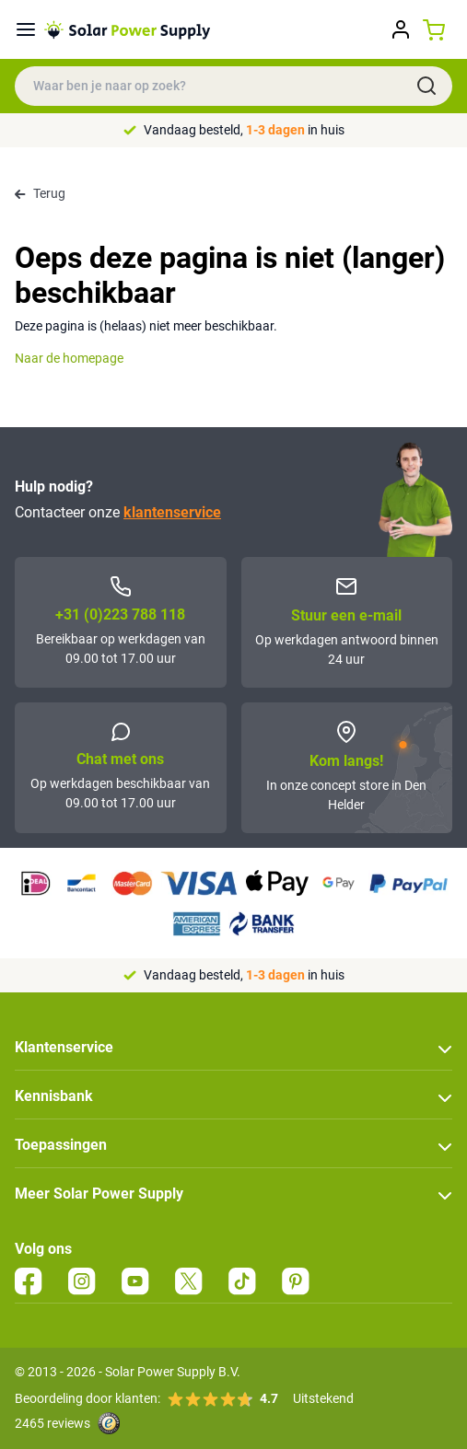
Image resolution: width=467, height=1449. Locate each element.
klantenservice (172, 512)
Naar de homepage (69, 358)
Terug (40, 193)
